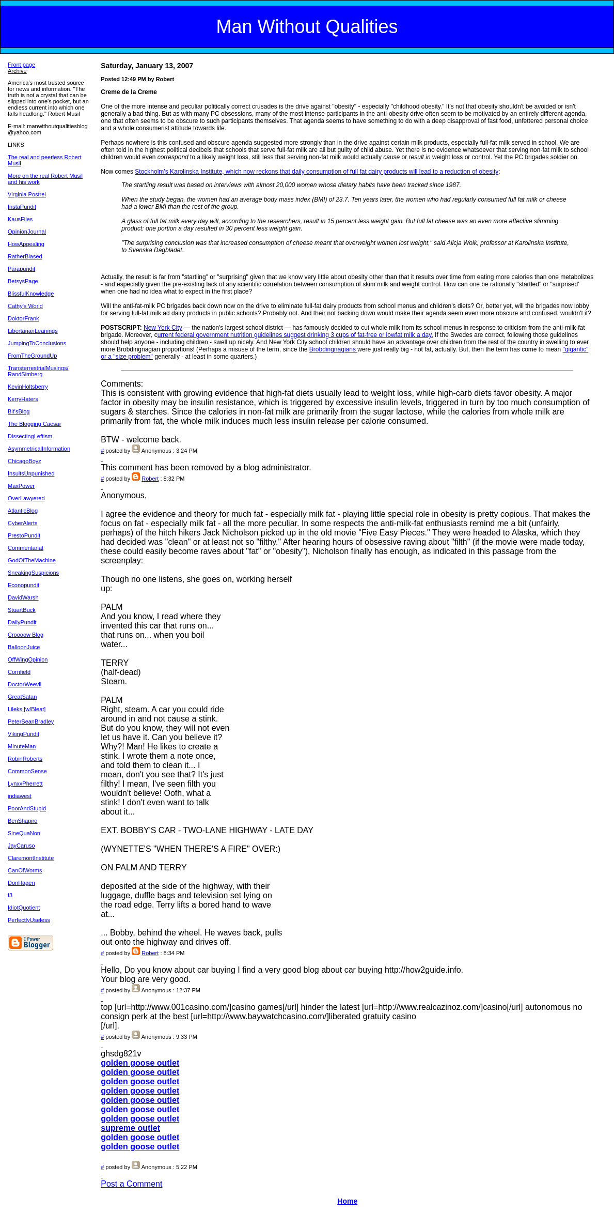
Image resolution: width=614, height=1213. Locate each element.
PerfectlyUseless (29, 920)
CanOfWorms (25, 870)
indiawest (20, 796)
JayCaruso (21, 845)
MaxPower (21, 486)
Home (347, 1201)
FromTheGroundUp (32, 355)
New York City (163, 327)
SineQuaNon (24, 833)
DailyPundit (22, 622)
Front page (21, 65)
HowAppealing (26, 244)
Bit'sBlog (18, 411)
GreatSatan (22, 697)
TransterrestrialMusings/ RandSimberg (38, 371)
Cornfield (19, 672)
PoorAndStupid (27, 808)
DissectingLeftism (30, 436)
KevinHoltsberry (28, 386)
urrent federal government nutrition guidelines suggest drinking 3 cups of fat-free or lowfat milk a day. (295, 335)
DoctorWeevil (24, 684)
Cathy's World (25, 306)
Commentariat (25, 548)
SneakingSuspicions (33, 573)
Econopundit (23, 585)
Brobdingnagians (333, 349)
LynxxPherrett (25, 783)
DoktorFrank (23, 318)
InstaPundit (22, 207)
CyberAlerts (22, 523)
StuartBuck (22, 610)
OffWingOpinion (28, 659)
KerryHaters (23, 399)
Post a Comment (131, 1183)
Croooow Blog (25, 635)
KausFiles (20, 219)
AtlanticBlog (23, 511)
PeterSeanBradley (31, 721)
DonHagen (21, 883)
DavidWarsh (23, 597)
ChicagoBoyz (24, 461)
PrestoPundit (24, 535)
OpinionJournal (27, 231)
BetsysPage (23, 281)
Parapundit (21, 269)
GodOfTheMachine (32, 560)
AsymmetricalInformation (39, 449)
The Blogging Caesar (34, 424)
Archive (17, 71)
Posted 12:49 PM (123, 79)
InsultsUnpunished (31, 473)
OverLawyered (26, 498)
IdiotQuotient (24, 907)
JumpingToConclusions (37, 343)
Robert (150, 478)
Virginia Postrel (27, 194)
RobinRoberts (25, 759)
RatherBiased (25, 256)
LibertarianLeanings (33, 331)
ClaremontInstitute (31, 858)
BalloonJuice (24, 647)
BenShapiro (23, 821)
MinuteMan (22, 746)
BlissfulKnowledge (31, 293)
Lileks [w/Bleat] (26, 709)
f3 (10, 895)
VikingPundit (23, 734)
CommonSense (27, 771)
